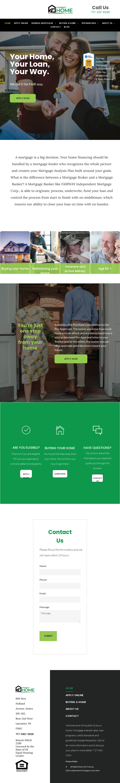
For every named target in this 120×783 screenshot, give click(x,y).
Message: (45, 607)
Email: (43, 593)
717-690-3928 (25, 734)
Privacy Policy (71, 761)
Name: (43, 565)
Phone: (43, 579)
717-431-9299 (100, 12)
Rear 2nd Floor (24, 718)
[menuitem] (7, 23)
